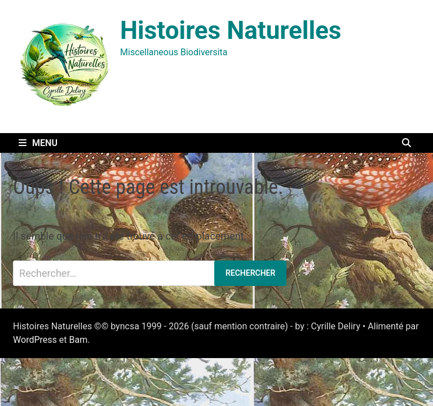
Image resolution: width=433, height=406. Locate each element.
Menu (38, 143)
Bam (78, 339)
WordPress (35, 339)
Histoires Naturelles (230, 30)
